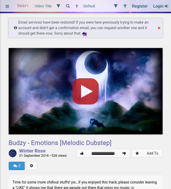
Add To (152, 153)
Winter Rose (32, 151)
